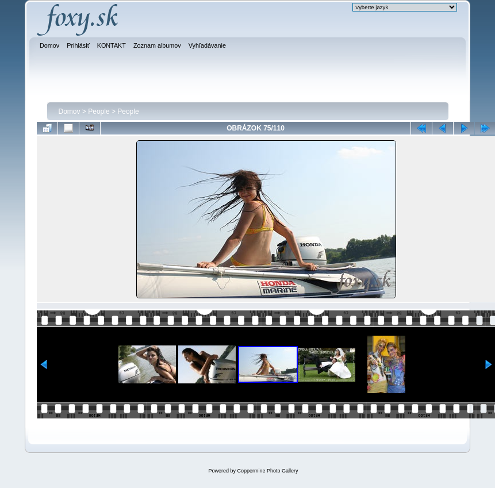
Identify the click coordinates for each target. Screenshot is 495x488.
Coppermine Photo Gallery (267, 471)
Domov (69, 111)
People (98, 111)
